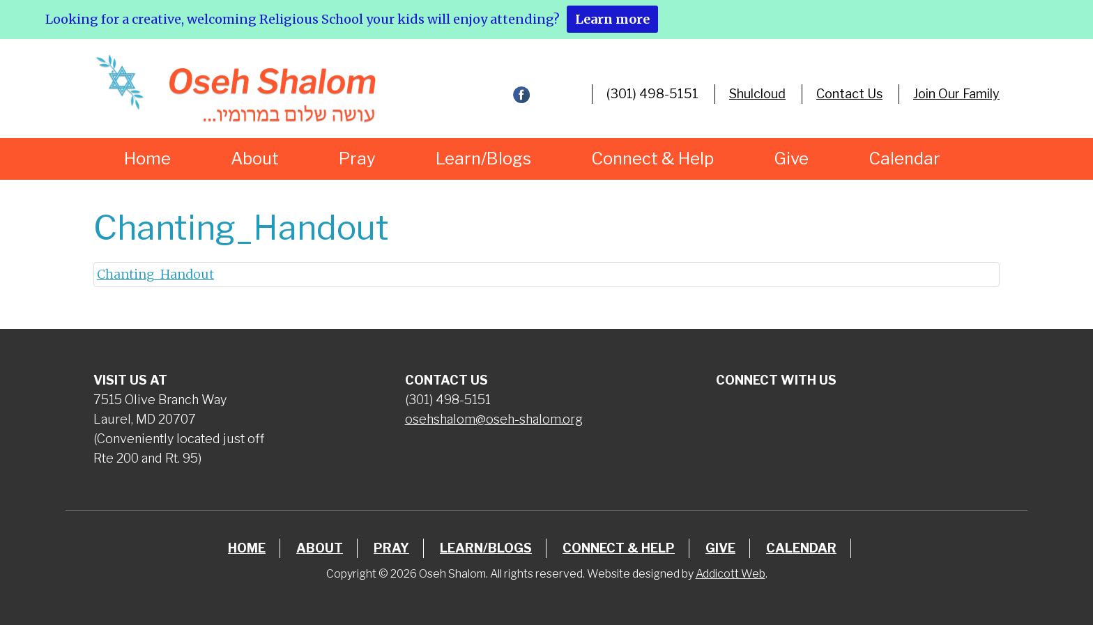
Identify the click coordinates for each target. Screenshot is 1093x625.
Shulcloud (757, 93)
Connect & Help (652, 158)
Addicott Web (730, 573)
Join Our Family (956, 93)
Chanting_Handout (155, 274)
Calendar (904, 158)
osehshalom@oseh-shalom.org (494, 419)
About (255, 158)
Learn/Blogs (483, 158)
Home (147, 158)
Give (791, 158)
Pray (357, 158)
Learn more (612, 19)
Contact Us (849, 93)
